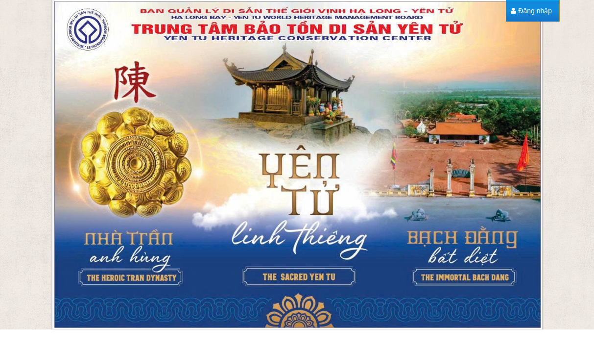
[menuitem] (531, 11)
